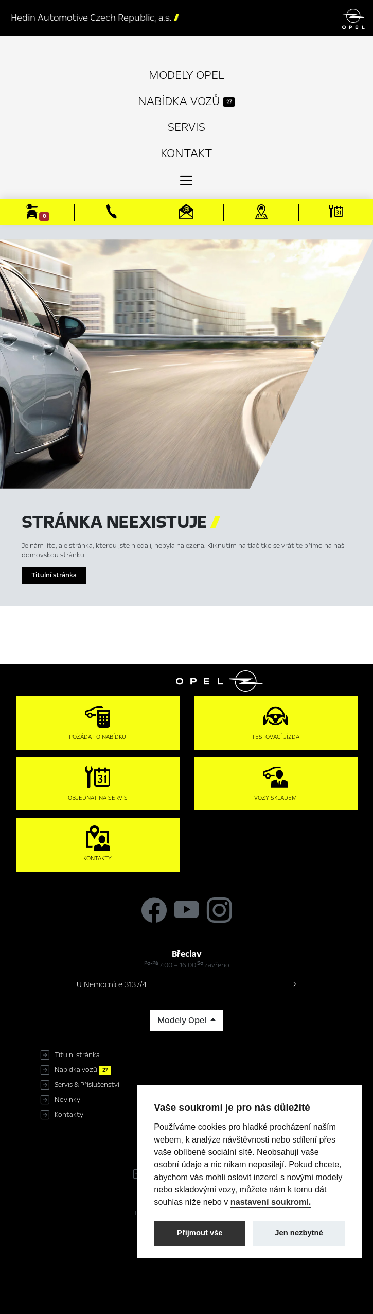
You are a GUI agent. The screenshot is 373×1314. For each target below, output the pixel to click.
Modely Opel (186, 75)
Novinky (67, 1099)
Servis (186, 127)
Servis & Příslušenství (87, 1085)
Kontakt (186, 153)
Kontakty (69, 1114)
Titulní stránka (54, 575)
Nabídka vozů (186, 101)
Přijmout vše (200, 1233)
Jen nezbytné (299, 1233)
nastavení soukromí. (270, 1201)
